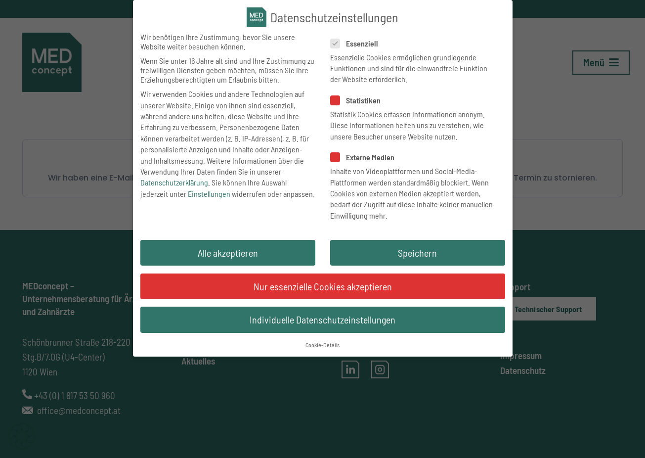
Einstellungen (209, 195)
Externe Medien (364, 159)
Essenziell (356, 45)
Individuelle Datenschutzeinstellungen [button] (322, 321)
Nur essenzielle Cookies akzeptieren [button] (323, 288)
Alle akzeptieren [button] (228, 255)
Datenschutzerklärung (174, 184)
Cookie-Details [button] (322, 346)
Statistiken (357, 102)
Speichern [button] (417, 255)
